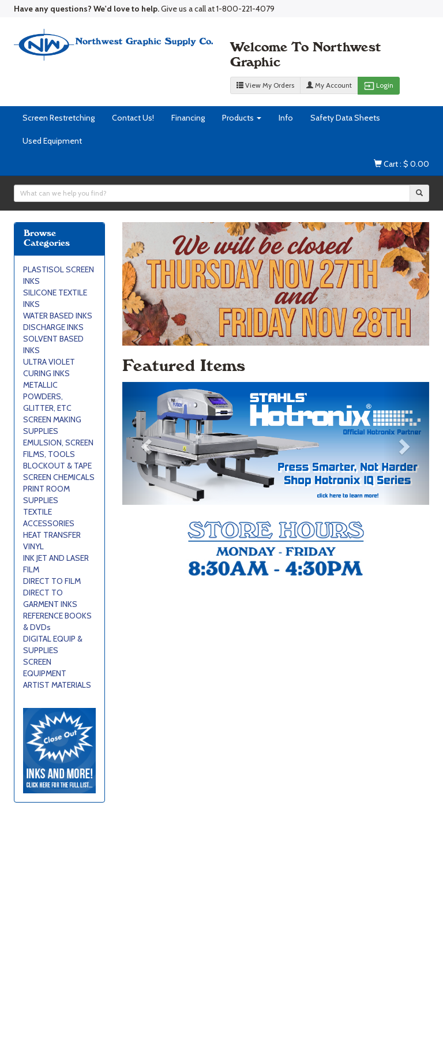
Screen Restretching (58, 118)
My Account (329, 85)
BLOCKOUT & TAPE (57, 465)
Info (286, 118)
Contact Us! (133, 118)
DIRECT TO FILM (52, 581)
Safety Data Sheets (345, 118)
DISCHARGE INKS (53, 327)
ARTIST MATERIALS (57, 685)
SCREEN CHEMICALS (59, 477)
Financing (188, 118)
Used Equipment (52, 141)
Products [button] (241, 118)
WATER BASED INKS (57, 315)
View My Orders (265, 85)
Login (378, 86)
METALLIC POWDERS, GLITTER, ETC (47, 396)
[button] (145, 443)
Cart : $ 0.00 (401, 164)
